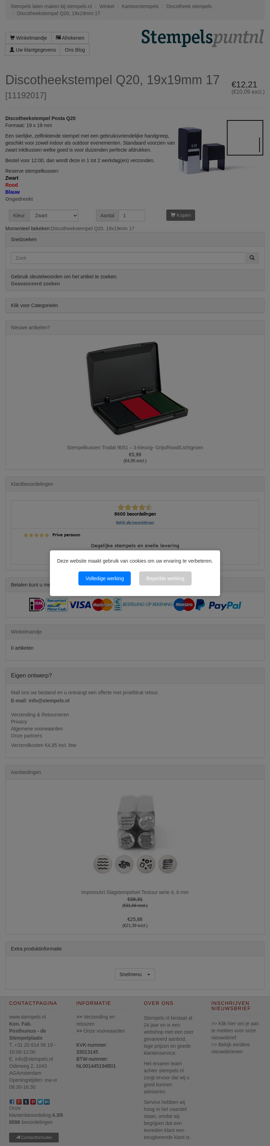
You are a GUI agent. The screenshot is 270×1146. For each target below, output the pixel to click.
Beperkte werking (165, 578)
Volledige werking (104, 578)
